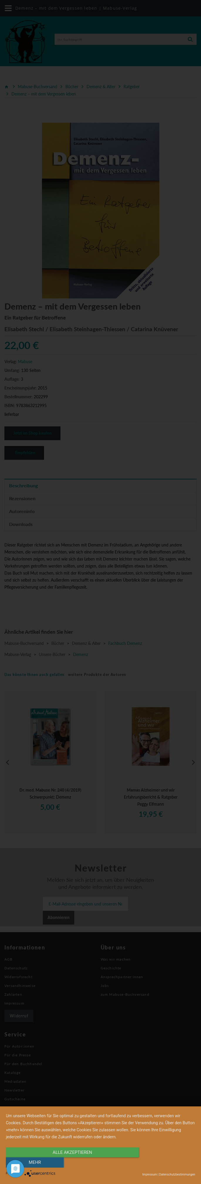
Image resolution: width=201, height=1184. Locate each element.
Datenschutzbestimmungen (177, 1174)
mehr (167, 1162)
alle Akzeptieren (72, 1162)
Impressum (149, 1174)
